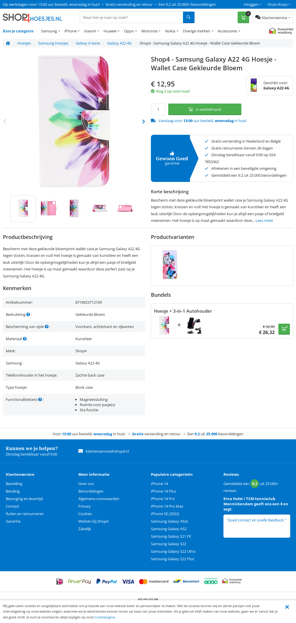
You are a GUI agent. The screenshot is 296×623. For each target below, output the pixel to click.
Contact (12, 506)
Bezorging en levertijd (24, 498)
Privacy (84, 506)
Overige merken (196, 31)
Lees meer (264, 220)
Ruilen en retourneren (25, 513)
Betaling (13, 491)
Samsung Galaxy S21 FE (171, 536)
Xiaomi (90, 31)
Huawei (109, 31)
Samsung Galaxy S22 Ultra (173, 551)
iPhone (70, 31)
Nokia (170, 31)
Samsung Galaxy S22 (168, 543)
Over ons (86, 483)
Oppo (129, 31)
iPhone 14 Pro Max (167, 506)
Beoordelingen (90, 491)
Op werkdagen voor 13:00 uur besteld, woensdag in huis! (51, 4)
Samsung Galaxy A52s (169, 521)
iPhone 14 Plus (163, 491)
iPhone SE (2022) (165, 513)
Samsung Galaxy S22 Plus (172, 558)
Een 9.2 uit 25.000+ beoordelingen (187, 4)
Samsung (49, 31)
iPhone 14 (159, 483)
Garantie (13, 521)
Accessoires (227, 31)
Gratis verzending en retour (129, 4)
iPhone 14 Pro (163, 498)
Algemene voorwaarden (98, 498)
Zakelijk (84, 528)
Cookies (85, 513)
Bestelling (14, 483)
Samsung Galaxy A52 (168, 528)
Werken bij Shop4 (93, 521)
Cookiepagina (105, 617)
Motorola (149, 31)
